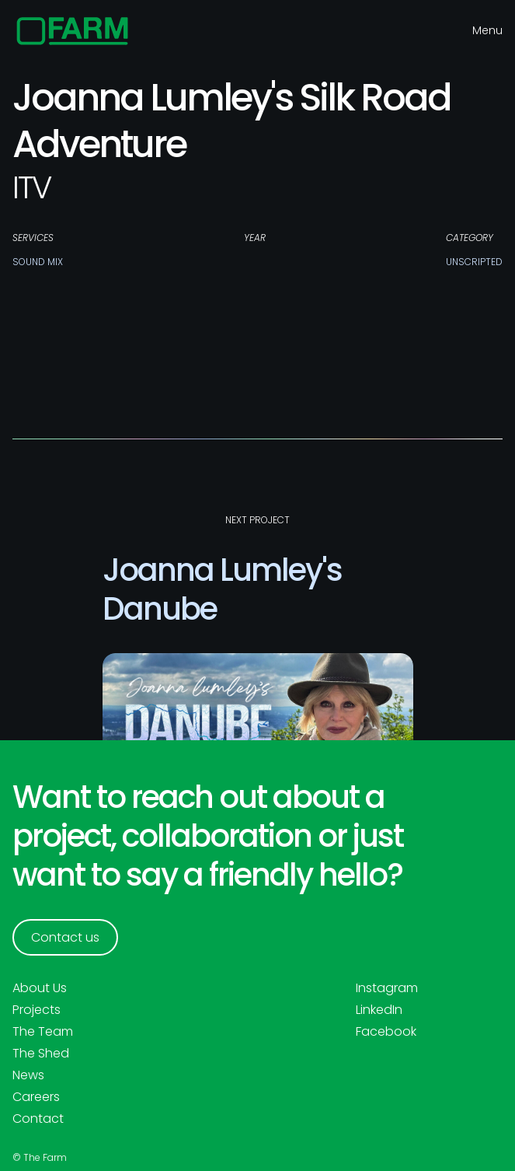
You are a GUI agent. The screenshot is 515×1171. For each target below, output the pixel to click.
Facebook (386, 1032)
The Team (42, 1032)
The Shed (40, 1053)
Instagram (387, 988)
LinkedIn (379, 1010)
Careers (36, 1097)
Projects (36, 1010)
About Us (39, 988)
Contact (38, 1119)
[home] (72, 31)
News (28, 1075)
